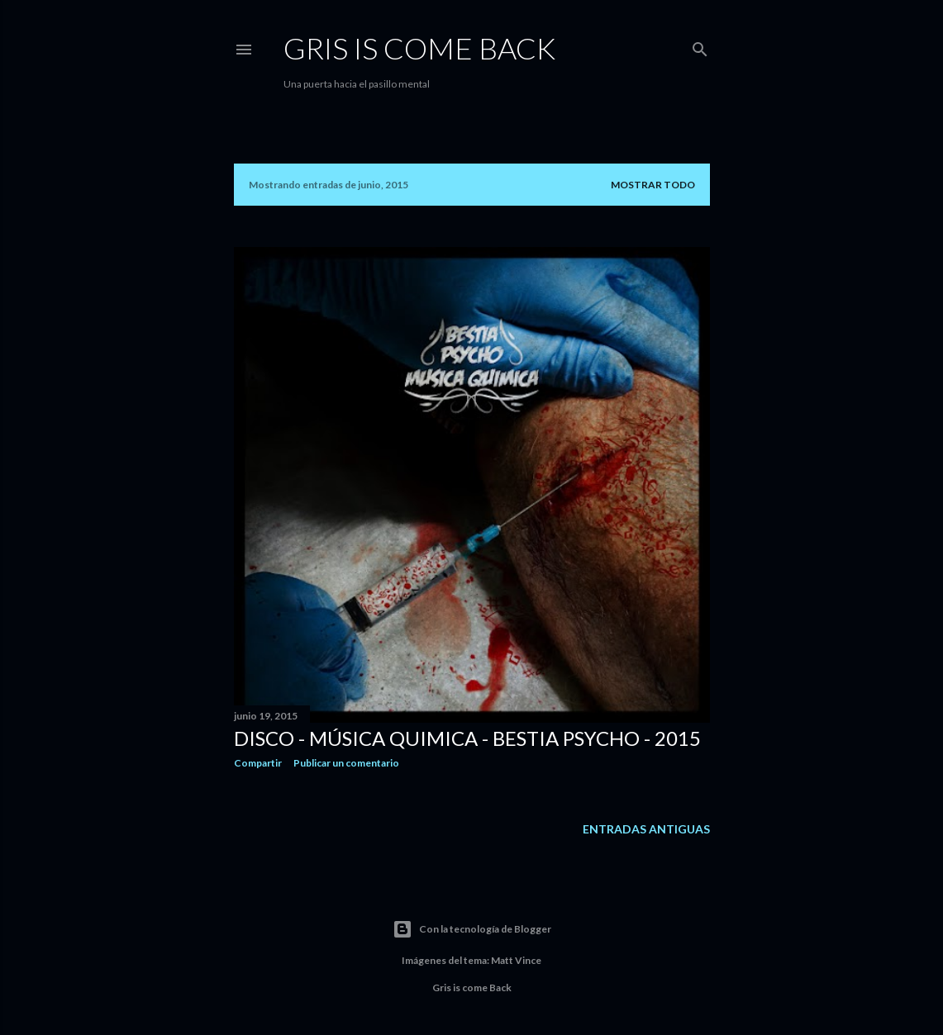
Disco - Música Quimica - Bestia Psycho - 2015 (467, 738)
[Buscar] (700, 46)
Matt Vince (516, 960)
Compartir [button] (258, 763)
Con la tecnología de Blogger (472, 929)
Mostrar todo (653, 184)
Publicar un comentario (346, 763)
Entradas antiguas (646, 829)
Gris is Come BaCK (419, 48)
